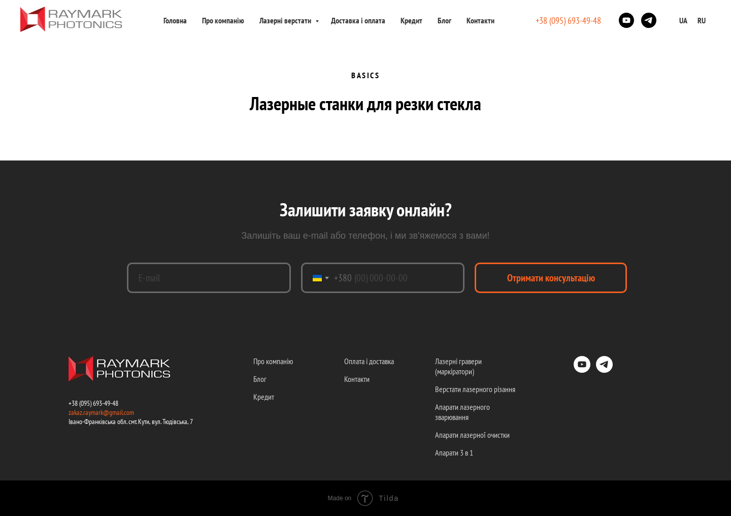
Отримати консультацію (551, 277)
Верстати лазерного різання (475, 389)
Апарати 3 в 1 (454, 452)
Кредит (411, 20)
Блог (444, 20)
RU (701, 20)
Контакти (480, 20)
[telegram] (648, 20)
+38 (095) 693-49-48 (568, 20)
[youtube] (626, 20)
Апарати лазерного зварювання (462, 412)
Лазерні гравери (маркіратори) (458, 366)
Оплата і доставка (369, 361)
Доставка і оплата (358, 20)
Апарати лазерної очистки (472, 435)
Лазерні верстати (286, 20)
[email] (209, 278)
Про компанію (223, 20)
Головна (175, 20)
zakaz (75, 412)
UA (683, 20)
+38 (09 (78, 403)
